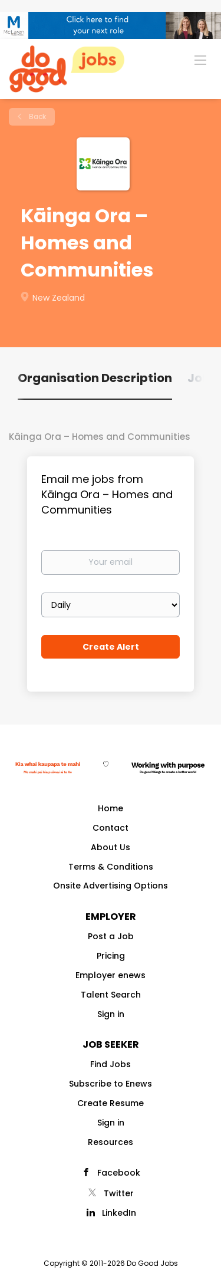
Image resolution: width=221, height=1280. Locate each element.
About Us (110, 847)
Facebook (118, 1173)
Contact (110, 828)
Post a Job (111, 936)
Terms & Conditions (110, 867)
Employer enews (110, 975)
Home (110, 808)
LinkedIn (119, 1213)
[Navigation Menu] (200, 59)
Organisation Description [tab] (95, 378)
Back (36, 116)
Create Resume (110, 1103)
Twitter (119, 1193)
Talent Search (111, 995)
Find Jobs (110, 1064)
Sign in (110, 1014)
